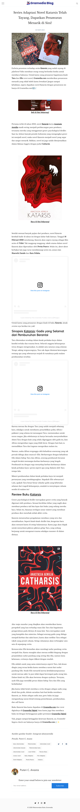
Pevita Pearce (30, 760)
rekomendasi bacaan (19, 748)
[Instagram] (41, 803)
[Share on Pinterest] (66, 744)
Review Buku (43, 752)
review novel (17, 756)
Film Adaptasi (41, 756)
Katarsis (45, 124)
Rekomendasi (32, 744)
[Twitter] (35, 803)
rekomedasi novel (45, 744)
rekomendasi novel (18, 752)
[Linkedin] (44, 803)
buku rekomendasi (18, 744)
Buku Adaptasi (29, 756)
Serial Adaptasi (17, 760)
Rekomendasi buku (34, 748)
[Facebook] (38, 803)
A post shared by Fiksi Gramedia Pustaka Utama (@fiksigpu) (40, 318)
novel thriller (31, 752)
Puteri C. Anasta (29, 770)
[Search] (77, 3)
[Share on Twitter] (59, 744)
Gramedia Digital (59, 714)
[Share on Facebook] (62, 744)
